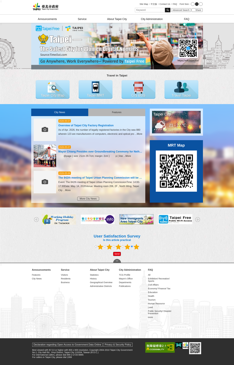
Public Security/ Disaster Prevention (159, 312)
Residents (66, 278)
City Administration (152, 19)
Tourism (151, 300)
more (150, 317)
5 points (136, 247)
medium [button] (197, 4)
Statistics (94, 275)
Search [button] (167, 10)
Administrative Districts (101, 286)
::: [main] (1, 24)
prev (36, 219)
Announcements (47, 19)
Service (82, 19)
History (93, 278)
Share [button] (198, 10)
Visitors (64, 275)
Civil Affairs (153, 285)
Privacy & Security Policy (118, 344)
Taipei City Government (45, 7)
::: (1, 1)
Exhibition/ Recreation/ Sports (159, 279)
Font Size (184, 4)
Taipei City (162, 114)
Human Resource (156, 303)
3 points (118, 247)
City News (59, 112)
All (149, 275)
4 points (127, 247)
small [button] (193, 4)
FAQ (175, 4)
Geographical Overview (101, 282)
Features (116, 112)
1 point (100, 247)
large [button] (201, 4)
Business (65, 282)
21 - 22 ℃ (177, 125)
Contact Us (165, 4)
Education (153, 292)
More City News (88, 198)
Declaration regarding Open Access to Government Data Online (67, 344)
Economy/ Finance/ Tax (159, 288)
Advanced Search (181, 10)
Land (150, 307)
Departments (125, 282)
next (198, 219)
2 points (109, 247)
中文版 (154, 4)
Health (151, 296)
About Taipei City (117, 19)
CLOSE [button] (117, 261)
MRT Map (176, 145)
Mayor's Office (126, 278)
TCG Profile (124, 275)
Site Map (144, 4)
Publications (125, 286)
